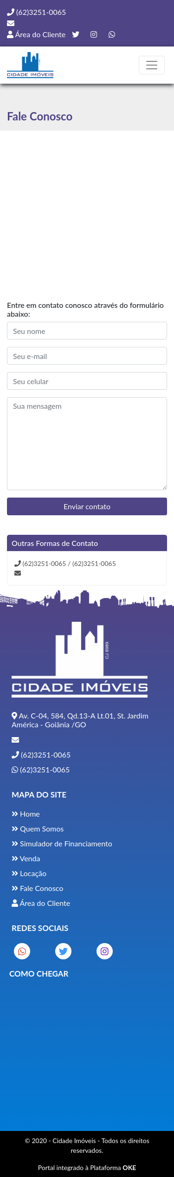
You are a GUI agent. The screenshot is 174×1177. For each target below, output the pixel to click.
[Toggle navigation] (152, 65)
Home (26, 813)
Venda (26, 858)
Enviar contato (87, 506)
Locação (29, 873)
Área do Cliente (36, 34)
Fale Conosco (37, 888)
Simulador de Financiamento (62, 843)
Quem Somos (38, 828)
